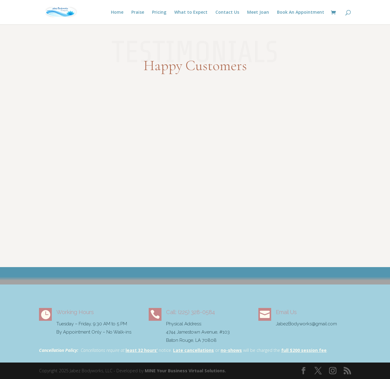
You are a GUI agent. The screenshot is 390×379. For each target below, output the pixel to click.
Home (117, 12)
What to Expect (190, 12)
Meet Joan (258, 12)
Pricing (159, 12)
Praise (137, 12)
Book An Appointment (300, 12)
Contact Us (227, 12)
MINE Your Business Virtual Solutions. (185, 371)
